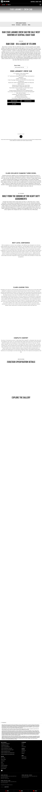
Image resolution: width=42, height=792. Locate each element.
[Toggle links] (5, 787)
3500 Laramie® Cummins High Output (7, 754)
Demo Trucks (3, 759)
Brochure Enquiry (4, 766)
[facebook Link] (1, 770)
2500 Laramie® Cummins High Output (7, 752)
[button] (10, 406)
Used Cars (3, 760)
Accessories (24, 746)
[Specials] (35, 791)
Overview (13, 24)
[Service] (21, 791)
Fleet (2, 762)
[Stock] (7, 791)
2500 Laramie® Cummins (5, 751)
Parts (23, 745)
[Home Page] (5, 1)
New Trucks (3, 757)
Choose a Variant (21, 66)
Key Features (18, 24)
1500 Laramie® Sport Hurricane (6, 748)
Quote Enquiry (3, 768)
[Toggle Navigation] (40, 4)
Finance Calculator (4, 765)
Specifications (24, 24)
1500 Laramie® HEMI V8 (5, 746)
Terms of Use (24, 758)
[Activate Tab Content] (21, 136)
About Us (23, 751)
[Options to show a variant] (21, 67)
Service (23, 743)
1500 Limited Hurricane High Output (7, 749)
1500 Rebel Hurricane (4, 745)
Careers (23, 753)
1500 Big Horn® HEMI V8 (5, 743)
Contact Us (23, 750)
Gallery (29, 24)
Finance (2, 763)
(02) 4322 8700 (5, 777)
